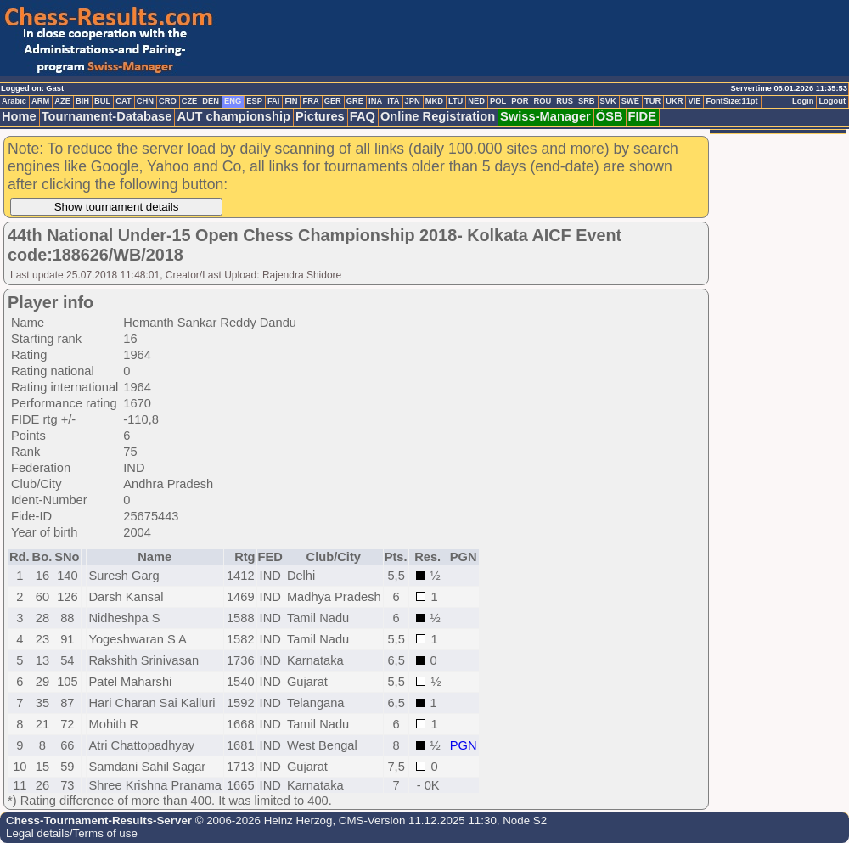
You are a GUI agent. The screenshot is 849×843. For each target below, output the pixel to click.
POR (519, 101)
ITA (393, 101)
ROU (542, 101)
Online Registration (437, 116)
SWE (630, 101)
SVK (608, 101)
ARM (40, 101)
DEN (210, 101)
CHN (145, 101)
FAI (273, 101)
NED (476, 101)
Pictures (320, 116)
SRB (586, 101)
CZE (190, 101)
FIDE (642, 116)
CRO (168, 101)
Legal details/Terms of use (72, 833)
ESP (254, 101)
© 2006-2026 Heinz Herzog (262, 820)
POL (498, 101)
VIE (694, 101)
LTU (455, 101)
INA (375, 101)
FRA (310, 101)
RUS (564, 101)
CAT (123, 101)
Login (802, 101)
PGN (463, 745)
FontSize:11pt (731, 101)
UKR (674, 101)
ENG (232, 101)
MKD (434, 101)
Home (19, 116)
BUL (102, 101)
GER (332, 101)
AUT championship (233, 116)
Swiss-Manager (545, 116)
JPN (412, 101)
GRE (354, 101)
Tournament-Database (107, 116)
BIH (82, 101)
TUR (652, 101)
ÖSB (609, 116)
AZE (62, 101)
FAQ (362, 116)
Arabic (14, 101)
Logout (832, 101)
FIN (290, 101)
